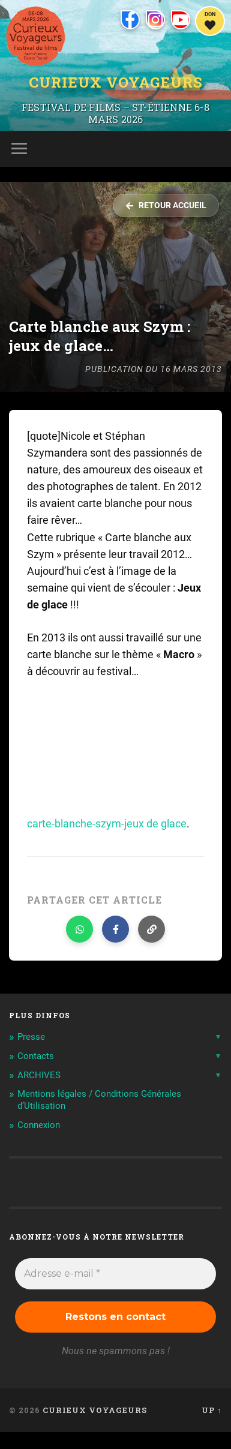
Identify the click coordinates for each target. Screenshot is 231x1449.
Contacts (35, 1056)
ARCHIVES (39, 1075)
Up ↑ (211, 1410)
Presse (31, 1036)
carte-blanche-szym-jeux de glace (107, 824)
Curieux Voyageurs (116, 83)
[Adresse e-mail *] (115, 1273)
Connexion (38, 1125)
